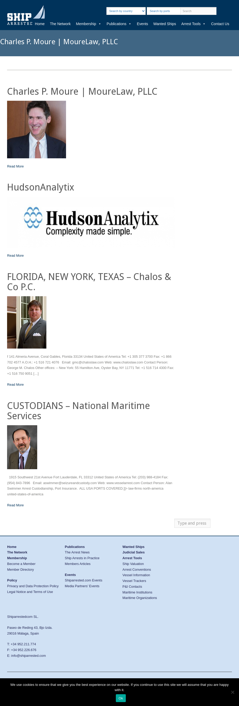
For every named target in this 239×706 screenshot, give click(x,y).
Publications (119, 24)
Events (142, 24)
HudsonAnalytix (40, 187)
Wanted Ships (164, 24)
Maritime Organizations (139, 598)
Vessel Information (136, 575)
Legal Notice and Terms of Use (30, 592)
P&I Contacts (132, 587)
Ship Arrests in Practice (82, 558)
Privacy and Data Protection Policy (32, 586)
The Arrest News (77, 552)
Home (40, 24)
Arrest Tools (193, 24)
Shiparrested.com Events (83, 580)
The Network (60, 24)
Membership (88, 24)
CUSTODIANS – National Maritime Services (78, 411)
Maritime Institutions (137, 592)
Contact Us (220, 24)
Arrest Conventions (136, 569)
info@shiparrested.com (28, 656)
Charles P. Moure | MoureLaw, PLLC (82, 91)
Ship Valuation (133, 564)
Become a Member (21, 564)
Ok (120, 698)
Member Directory (20, 569)
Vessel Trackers (134, 581)
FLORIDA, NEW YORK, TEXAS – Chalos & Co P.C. (89, 282)
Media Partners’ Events (82, 586)
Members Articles (77, 564)
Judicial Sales (133, 552)
